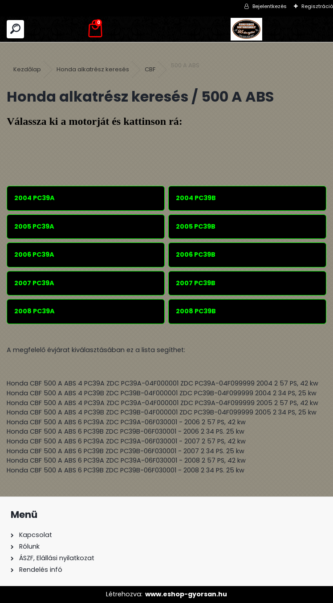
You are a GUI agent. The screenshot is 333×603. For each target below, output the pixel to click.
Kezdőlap (27, 69)
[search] (15, 29)
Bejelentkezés (269, 6)
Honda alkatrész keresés (93, 69)
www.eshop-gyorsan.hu (186, 594)
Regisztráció (317, 6)
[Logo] (246, 29)
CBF (150, 69)
